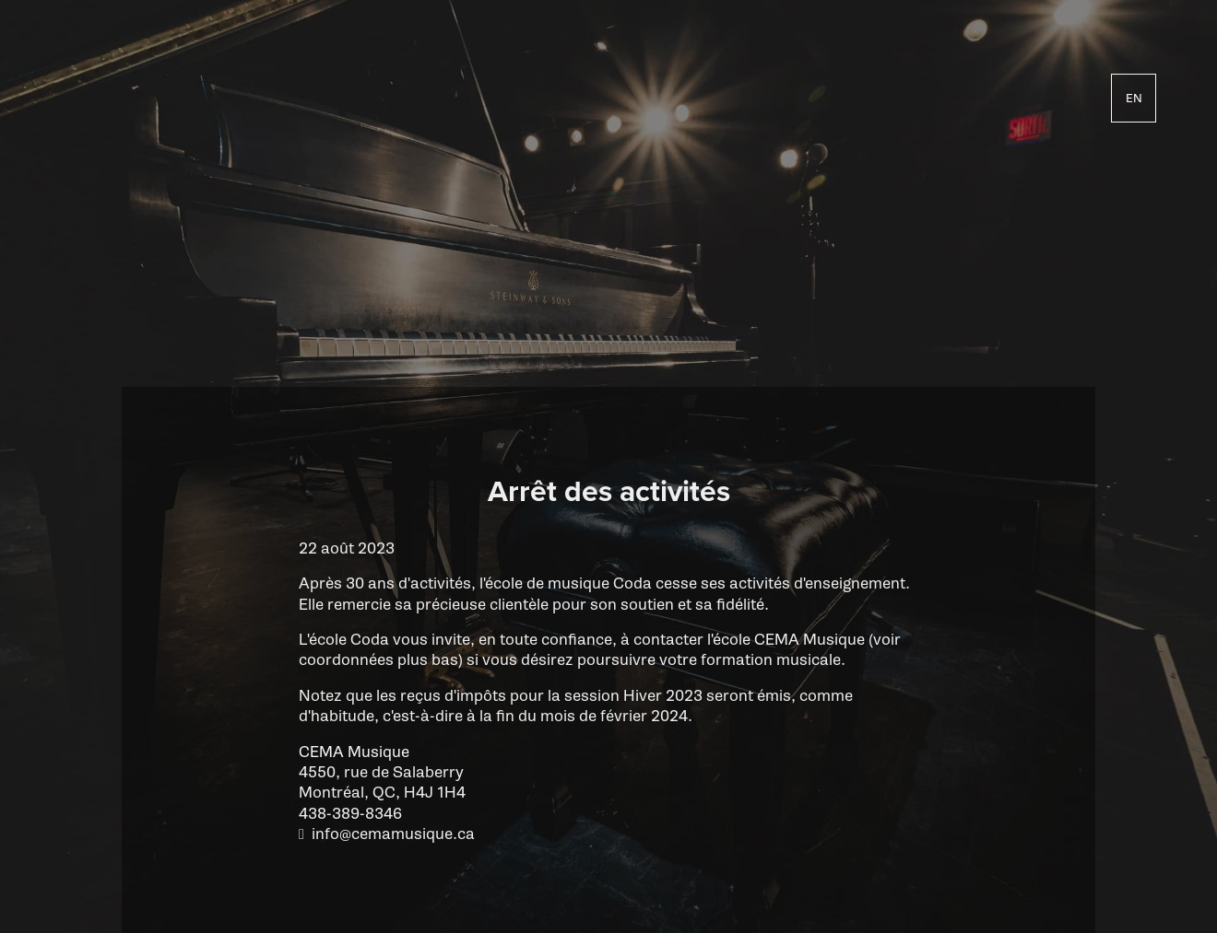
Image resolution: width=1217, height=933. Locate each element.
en (1134, 97)
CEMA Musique (354, 752)
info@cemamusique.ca (393, 834)
